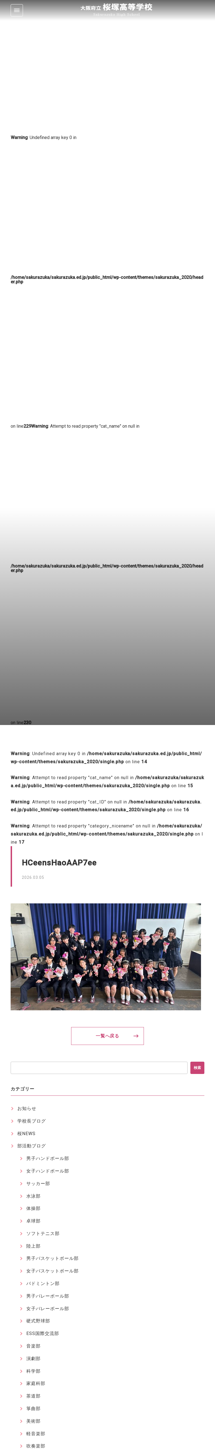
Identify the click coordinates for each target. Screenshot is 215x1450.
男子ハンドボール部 (47, 1158)
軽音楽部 (35, 1433)
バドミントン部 (43, 1283)
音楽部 (33, 1346)
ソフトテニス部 (43, 1233)
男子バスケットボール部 (52, 1258)
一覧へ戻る (108, 1036)
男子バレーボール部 (47, 1296)
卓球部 (33, 1221)
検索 (197, 1068)
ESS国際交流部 (42, 1333)
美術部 (33, 1421)
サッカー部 (38, 1183)
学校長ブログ (31, 1121)
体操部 (33, 1208)
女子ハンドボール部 (47, 1171)
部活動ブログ (31, 1145)
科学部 (33, 1371)
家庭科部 (35, 1383)
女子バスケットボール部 (52, 1271)
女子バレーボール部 (47, 1308)
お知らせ (26, 1108)
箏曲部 (33, 1408)
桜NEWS (26, 1133)
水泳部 (33, 1196)
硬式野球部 (38, 1321)
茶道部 (33, 1396)
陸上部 (33, 1246)
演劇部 (33, 1358)
